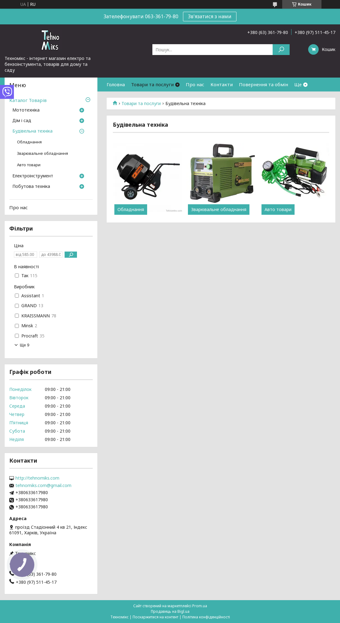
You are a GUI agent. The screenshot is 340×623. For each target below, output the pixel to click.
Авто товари (278, 209)
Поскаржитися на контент (155, 617)
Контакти (221, 84)
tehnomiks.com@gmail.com (43, 485)
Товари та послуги (152, 84)
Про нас (195, 84)
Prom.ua (199, 605)
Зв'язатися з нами (210, 16)
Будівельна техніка (32, 131)
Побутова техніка (31, 186)
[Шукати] (281, 49)
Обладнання (130, 209)
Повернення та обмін (263, 84)
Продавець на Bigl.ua (170, 611)
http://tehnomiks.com (37, 478)
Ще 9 (24, 345)
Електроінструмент (32, 176)
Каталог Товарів (28, 100)
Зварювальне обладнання (218, 209)
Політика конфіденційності (206, 617)
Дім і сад (21, 120)
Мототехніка (26, 110)
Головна (116, 84)
